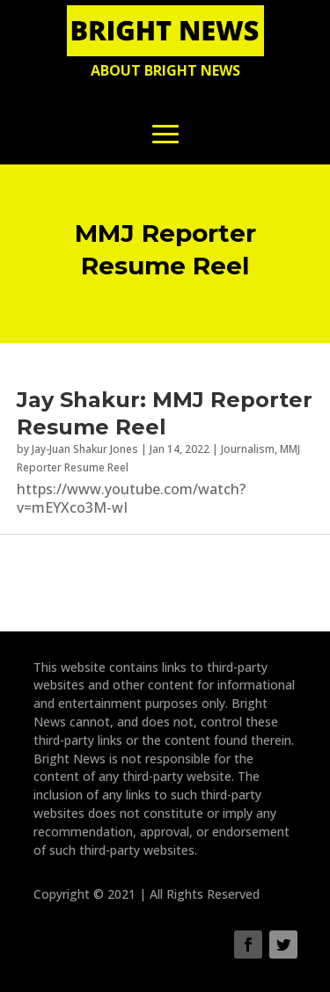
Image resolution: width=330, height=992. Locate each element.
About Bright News (165, 70)
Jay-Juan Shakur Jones (85, 448)
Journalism (248, 448)
